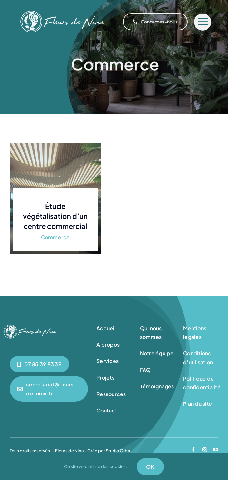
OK (150, 466)
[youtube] (215, 449)
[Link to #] (202, 22)
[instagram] (204, 449)
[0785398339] (39, 364)
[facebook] (193, 449)
